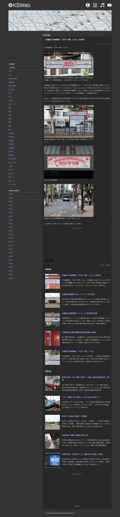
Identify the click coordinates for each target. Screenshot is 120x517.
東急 (9, 93)
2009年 (10, 252)
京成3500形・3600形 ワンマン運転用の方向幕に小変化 (82, 454)
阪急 (9, 126)
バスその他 (12, 184)
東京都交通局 (12, 78)
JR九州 (10, 151)
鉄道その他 (12, 162)
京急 (9, 75)
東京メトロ (12, 104)
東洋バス (11, 170)
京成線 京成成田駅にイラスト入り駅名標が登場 (79, 313)
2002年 (10, 278)
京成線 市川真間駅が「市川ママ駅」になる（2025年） (82, 275)
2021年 (10, 209)
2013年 (10, 238)
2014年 (10, 234)
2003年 (10, 274)
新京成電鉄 (12, 86)
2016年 (10, 227)
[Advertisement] (23, 47)
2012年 (10, 242)
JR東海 (10, 140)
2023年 (10, 201)
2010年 (10, 249)
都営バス (11, 177)
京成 (102, 265)
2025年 (10, 194)
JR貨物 (10, 155)
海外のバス (12, 181)
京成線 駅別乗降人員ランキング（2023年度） (79, 294)
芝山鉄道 (11, 89)
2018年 (10, 220)
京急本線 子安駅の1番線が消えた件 (75, 435)
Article (95, 6)
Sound (102, 6)
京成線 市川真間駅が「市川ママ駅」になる (78, 351)
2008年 (10, 256)
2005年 (10, 267)
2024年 (10, 198)
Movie (109, 6)
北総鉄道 (11, 82)
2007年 (10, 260)
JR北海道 (11, 148)
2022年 (10, 205)
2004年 (10, 271)
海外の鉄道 (12, 159)
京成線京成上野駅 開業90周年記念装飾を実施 (79, 332)
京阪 (9, 119)
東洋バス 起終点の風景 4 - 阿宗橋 (74, 416)
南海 (9, 122)
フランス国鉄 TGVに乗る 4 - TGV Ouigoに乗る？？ (81, 397)
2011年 (10, 245)
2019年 (10, 216)
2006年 (10, 263)
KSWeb (19, 5)
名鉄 (9, 115)
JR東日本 (11, 137)
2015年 (10, 231)
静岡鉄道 (11, 133)
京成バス (11, 173)
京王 (9, 97)
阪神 (9, 129)
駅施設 (108, 265)
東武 (9, 108)
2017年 (10, 223)
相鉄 (9, 111)
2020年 (10, 212)
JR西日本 (11, 144)
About (88, 6)
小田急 (10, 100)
